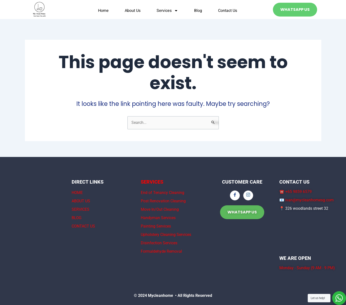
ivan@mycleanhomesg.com (309, 200)
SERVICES (80, 209)
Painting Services (156, 226)
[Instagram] (248, 195)
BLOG (76, 217)
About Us (133, 11)
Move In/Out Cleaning (160, 209)
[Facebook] (235, 195)
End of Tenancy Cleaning (162, 192)
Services (167, 10)
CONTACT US (83, 226)
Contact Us (227, 11)
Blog (198, 11)
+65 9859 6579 (298, 191)
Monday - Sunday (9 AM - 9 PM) (307, 268)
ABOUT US (81, 201)
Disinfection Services (159, 243)
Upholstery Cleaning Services (166, 234)
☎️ (282, 191)
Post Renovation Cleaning (163, 201)
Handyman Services (158, 217)
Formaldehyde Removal (161, 251)
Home (103, 11)
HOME (77, 192)
